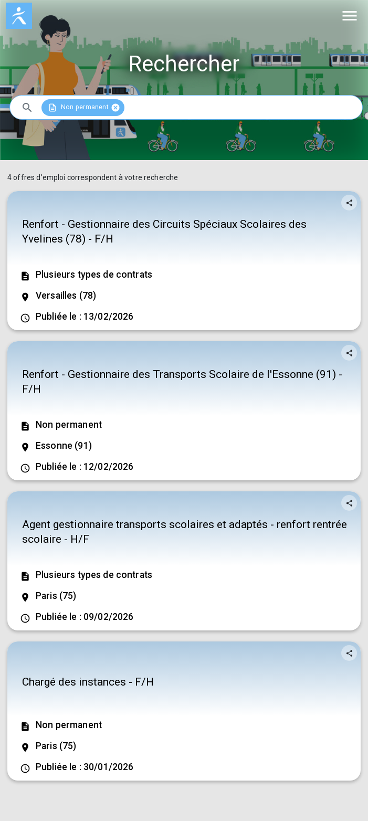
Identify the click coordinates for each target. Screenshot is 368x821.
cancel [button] (115, 107)
